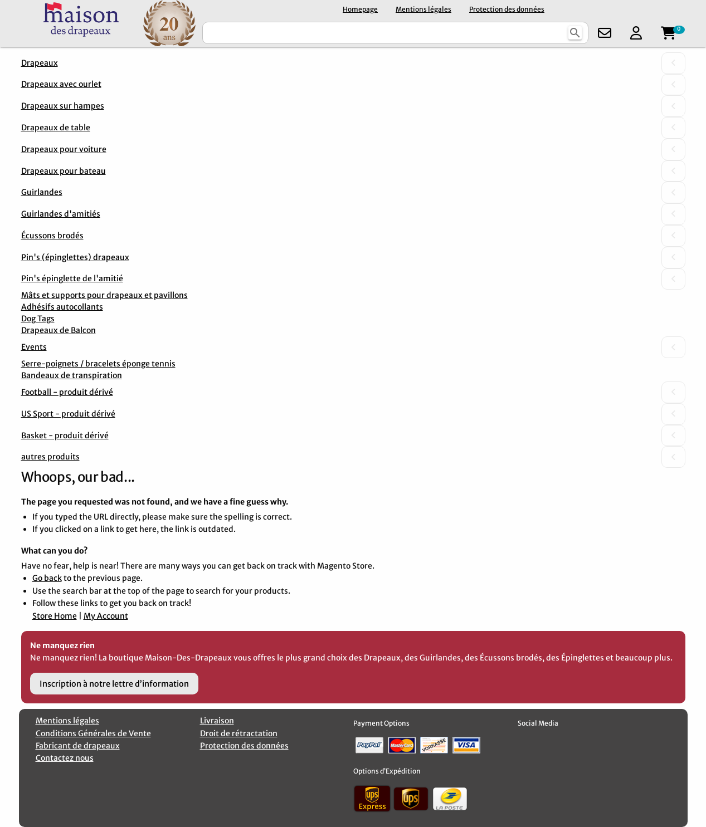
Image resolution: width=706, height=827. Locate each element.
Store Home (54, 616)
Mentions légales (423, 9)
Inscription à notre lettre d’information (114, 684)
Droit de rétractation (238, 733)
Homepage (360, 9)
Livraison (217, 721)
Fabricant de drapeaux (78, 746)
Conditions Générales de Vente (93, 733)
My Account (106, 616)
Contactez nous (65, 758)
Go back (47, 578)
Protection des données (506, 9)
